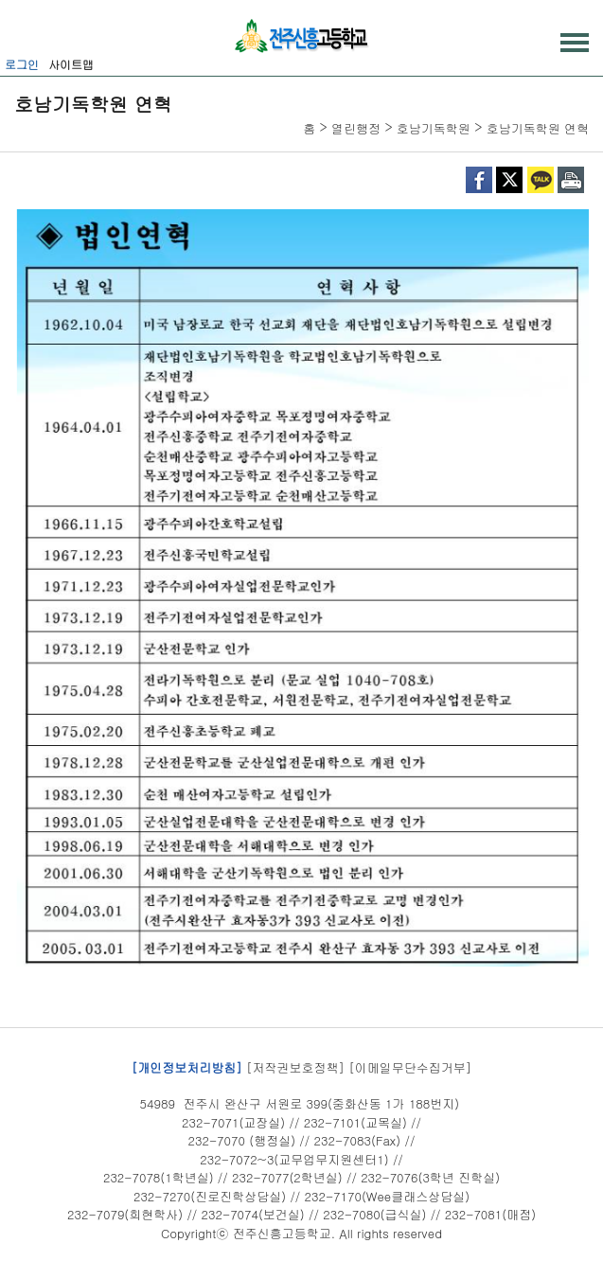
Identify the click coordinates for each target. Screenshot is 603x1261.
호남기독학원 (433, 128)
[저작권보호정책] (295, 1066)
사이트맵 (71, 64)
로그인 (22, 64)
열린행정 (356, 128)
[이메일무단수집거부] (409, 1066)
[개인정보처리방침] (187, 1066)
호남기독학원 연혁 (538, 128)
